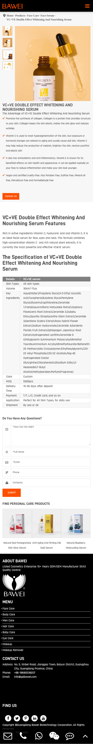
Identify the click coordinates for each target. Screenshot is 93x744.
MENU (7, 602)
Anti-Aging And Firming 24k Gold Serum (46, 545)
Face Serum (47, 15)
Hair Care (8, 626)
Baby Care (8, 632)
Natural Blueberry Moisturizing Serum (76, 545)
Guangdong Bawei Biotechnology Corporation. (44, 725)
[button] (7, 28)
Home (10, 15)
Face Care (33, 15)
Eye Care (7, 638)
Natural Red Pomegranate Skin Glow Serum (17, 545)
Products (20, 15)
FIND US (9, 705)
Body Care (8, 614)
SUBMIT (12, 492)
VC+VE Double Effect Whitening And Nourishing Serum (39, 19)
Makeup (7, 644)
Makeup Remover (12, 650)
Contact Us (11, 196)
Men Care (8, 620)
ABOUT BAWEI (14, 561)
